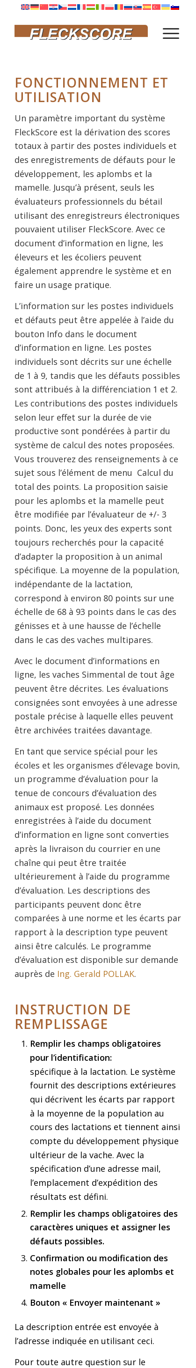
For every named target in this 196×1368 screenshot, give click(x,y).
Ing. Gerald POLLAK (95, 973)
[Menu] (170, 33)
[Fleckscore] (81, 33)
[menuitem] (170, 33)
